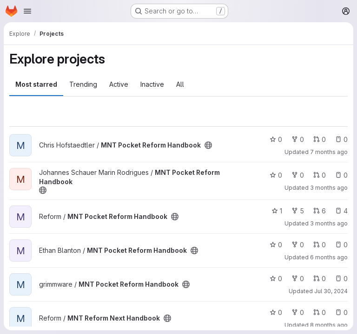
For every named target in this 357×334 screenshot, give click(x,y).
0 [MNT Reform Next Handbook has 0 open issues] (341, 312)
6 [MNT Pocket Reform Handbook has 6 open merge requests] (319, 211)
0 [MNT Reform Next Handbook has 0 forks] (297, 312)
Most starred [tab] (36, 84)
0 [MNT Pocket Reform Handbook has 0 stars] (276, 139)
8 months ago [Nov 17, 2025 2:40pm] (329, 324)
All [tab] (180, 84)
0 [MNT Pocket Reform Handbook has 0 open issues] (341, 139)
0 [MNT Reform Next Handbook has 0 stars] (276, 312)
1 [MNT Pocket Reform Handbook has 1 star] (276, 211)
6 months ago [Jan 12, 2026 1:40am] (329, 257)
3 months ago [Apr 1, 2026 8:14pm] (329, 187)
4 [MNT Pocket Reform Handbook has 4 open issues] (341, 211)
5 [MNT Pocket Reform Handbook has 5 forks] (297, 211)
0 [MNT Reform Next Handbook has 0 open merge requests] (319, 312)
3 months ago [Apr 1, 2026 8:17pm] (329, 223)
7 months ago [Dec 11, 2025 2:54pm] (329, 151)
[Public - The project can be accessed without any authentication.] (208, 145)
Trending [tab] (83, 84)
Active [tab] (118, 84)
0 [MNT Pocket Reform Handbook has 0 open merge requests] (319, 139)
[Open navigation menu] (27, 11)
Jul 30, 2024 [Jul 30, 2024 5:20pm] (331, 291)
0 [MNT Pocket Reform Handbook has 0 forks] (297, 139)
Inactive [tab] (152, 84)
